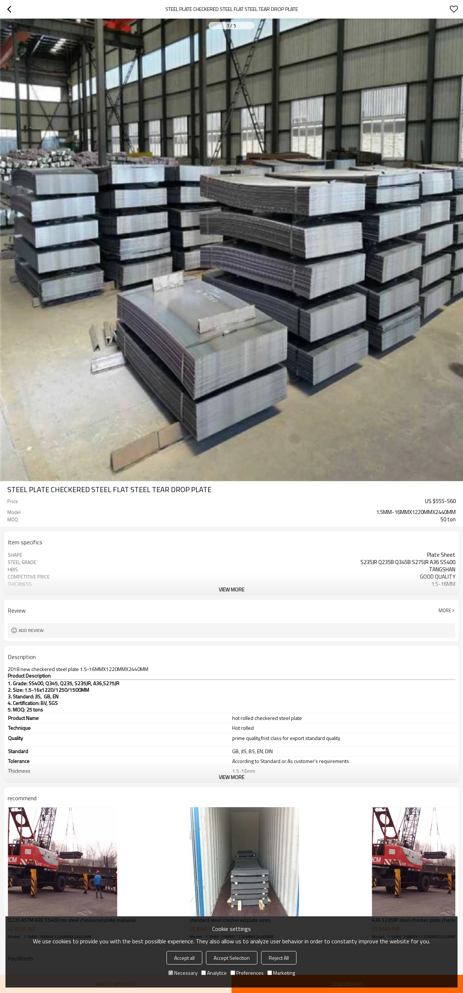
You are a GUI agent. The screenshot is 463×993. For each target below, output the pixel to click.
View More (231, 589)
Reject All (279, 958)
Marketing (281, 973)
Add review (31, 630)
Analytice (214, 973)
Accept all (184, 958)
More (445, 610)
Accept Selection (232, 958)
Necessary (183, 973)
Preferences (247, 973)
